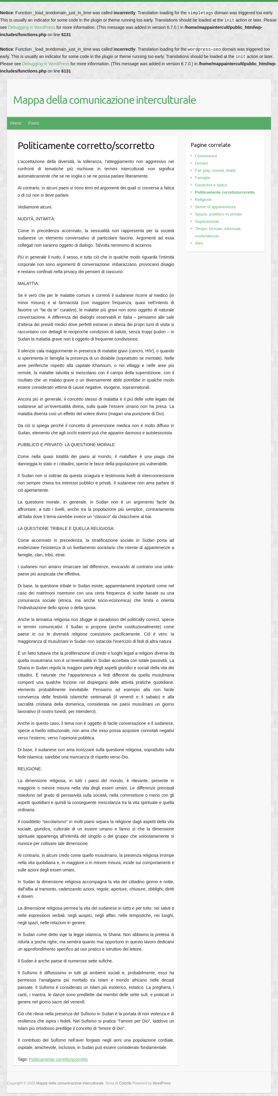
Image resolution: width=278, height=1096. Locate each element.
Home (16, 123)
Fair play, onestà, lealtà (215, 170)
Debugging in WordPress (31, 27)
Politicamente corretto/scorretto (58, 1059)
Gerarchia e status (211, 185)
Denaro (201, 163)
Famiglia (202, 177)
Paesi (33, 123)
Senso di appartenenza (215, 207)
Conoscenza (206, 156)
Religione (203, 199)
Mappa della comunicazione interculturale (104, 99)
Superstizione (207, 221)
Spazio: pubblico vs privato (218, 214)
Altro (199, 243)
